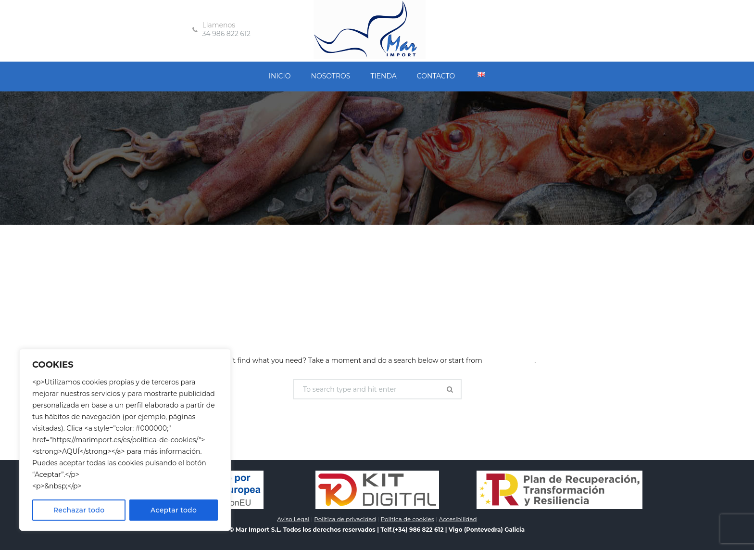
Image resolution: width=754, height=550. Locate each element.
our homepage (509, 360)
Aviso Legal (293, 519)
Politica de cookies (407, 519)
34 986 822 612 (226, 33)
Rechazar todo (79, 510)
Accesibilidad (458, 519)
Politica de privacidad (345, 519)
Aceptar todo (174, 510)
